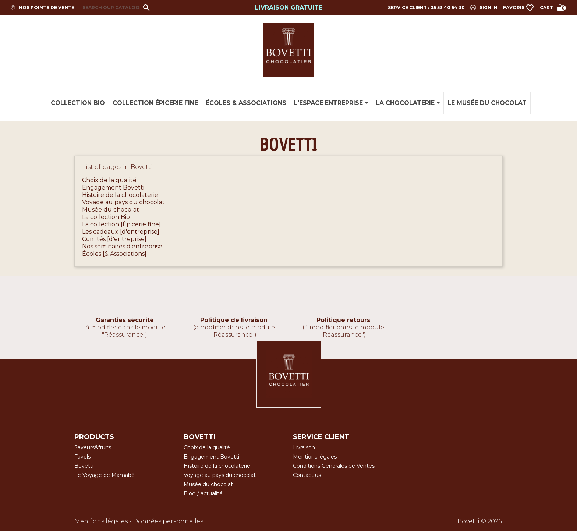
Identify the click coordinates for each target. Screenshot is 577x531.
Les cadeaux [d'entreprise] (120, 231)
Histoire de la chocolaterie (120, 194)
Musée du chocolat (110, 209)
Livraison (304, 447)
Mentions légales (315, 456)
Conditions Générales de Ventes (334, 466)
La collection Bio (106, 216)
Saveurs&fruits (92, 447)
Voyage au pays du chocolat (123, 202)
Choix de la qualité (109, 180)
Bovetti (83, 466)
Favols (82, 456)
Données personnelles (168, 521)
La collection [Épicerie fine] (121, 224)
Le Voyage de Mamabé (104, 475)
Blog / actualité (203, 493)
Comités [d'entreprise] (114, 239)
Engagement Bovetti (113, 187)
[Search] (114, 7)
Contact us (307, 475)
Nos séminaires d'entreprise (122, 246)
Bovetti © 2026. (480, 521)
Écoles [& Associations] (114, 253)
